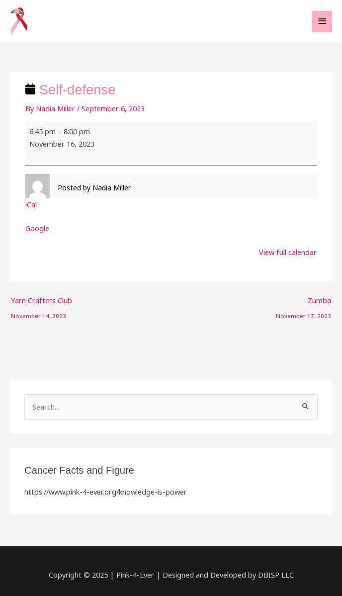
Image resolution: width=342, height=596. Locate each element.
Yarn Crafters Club (41, 302)
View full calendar (288, 252)
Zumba (303, 302)
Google (37, 228)
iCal (31, 204)
